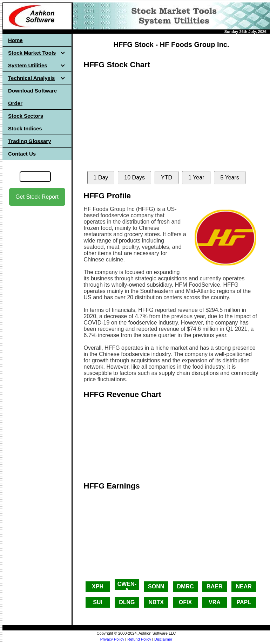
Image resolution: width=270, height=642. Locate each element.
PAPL (243, 602)
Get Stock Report (37, 197)
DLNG (127, 602)
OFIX (185, 602)
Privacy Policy (112, 639)
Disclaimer (163, 639)
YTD (166, 177)
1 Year (196, 177)
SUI (97, 602)
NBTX (156, 602)
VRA (215, 602)
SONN (156, 586)
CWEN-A (126, 585)
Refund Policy (139, 639)
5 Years (229, 177)
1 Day (101, 177)
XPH (97, 586)
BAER (214, 586)
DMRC (185, 586)
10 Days (134, 177)
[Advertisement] (37, 316)
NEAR (244, 586)
